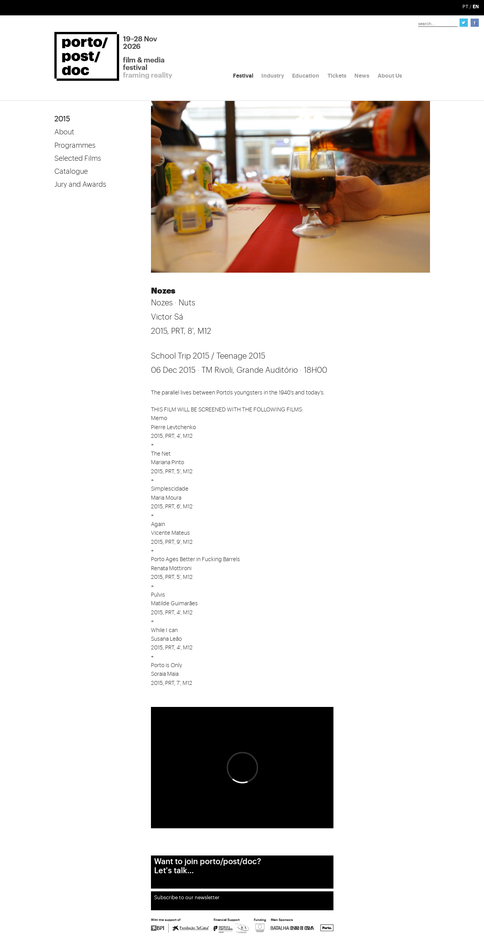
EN (476, 6)
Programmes (74, 145)
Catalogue (71, 171)
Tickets (337, 75)
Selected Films (77, 158)
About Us (390, 75)
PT (465, 6)
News (361, 75)
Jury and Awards (80, 184)
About (64, 132)
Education (305, 75)
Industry (272, 75)
